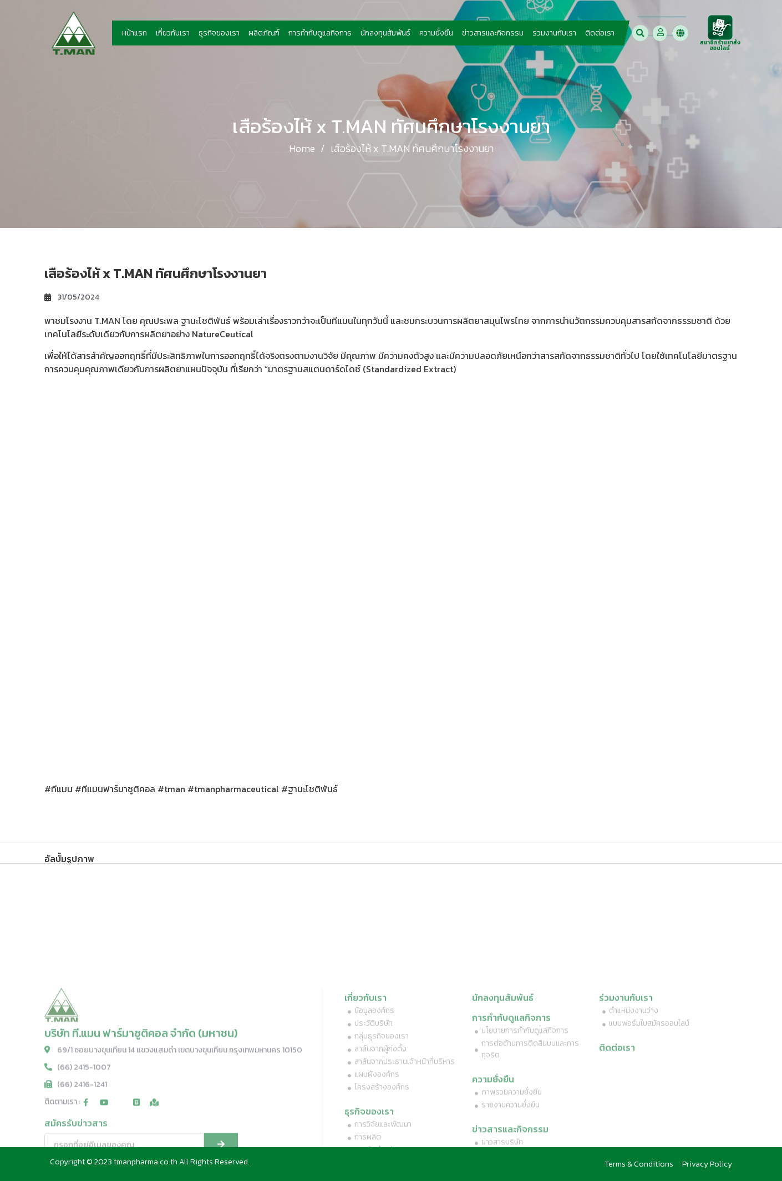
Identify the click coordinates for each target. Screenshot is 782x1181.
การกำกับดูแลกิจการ (320, 33)
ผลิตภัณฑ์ (264, 33)
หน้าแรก (134, 33)
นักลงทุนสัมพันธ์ (385, 33)
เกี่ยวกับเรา (173, 33)
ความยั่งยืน (436, 33)
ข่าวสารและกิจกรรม (493, 33)
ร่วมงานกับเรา (554, 33)
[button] (640, 33)
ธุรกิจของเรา (219, 33)
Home (302, 148)
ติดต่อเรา (600, 33)
